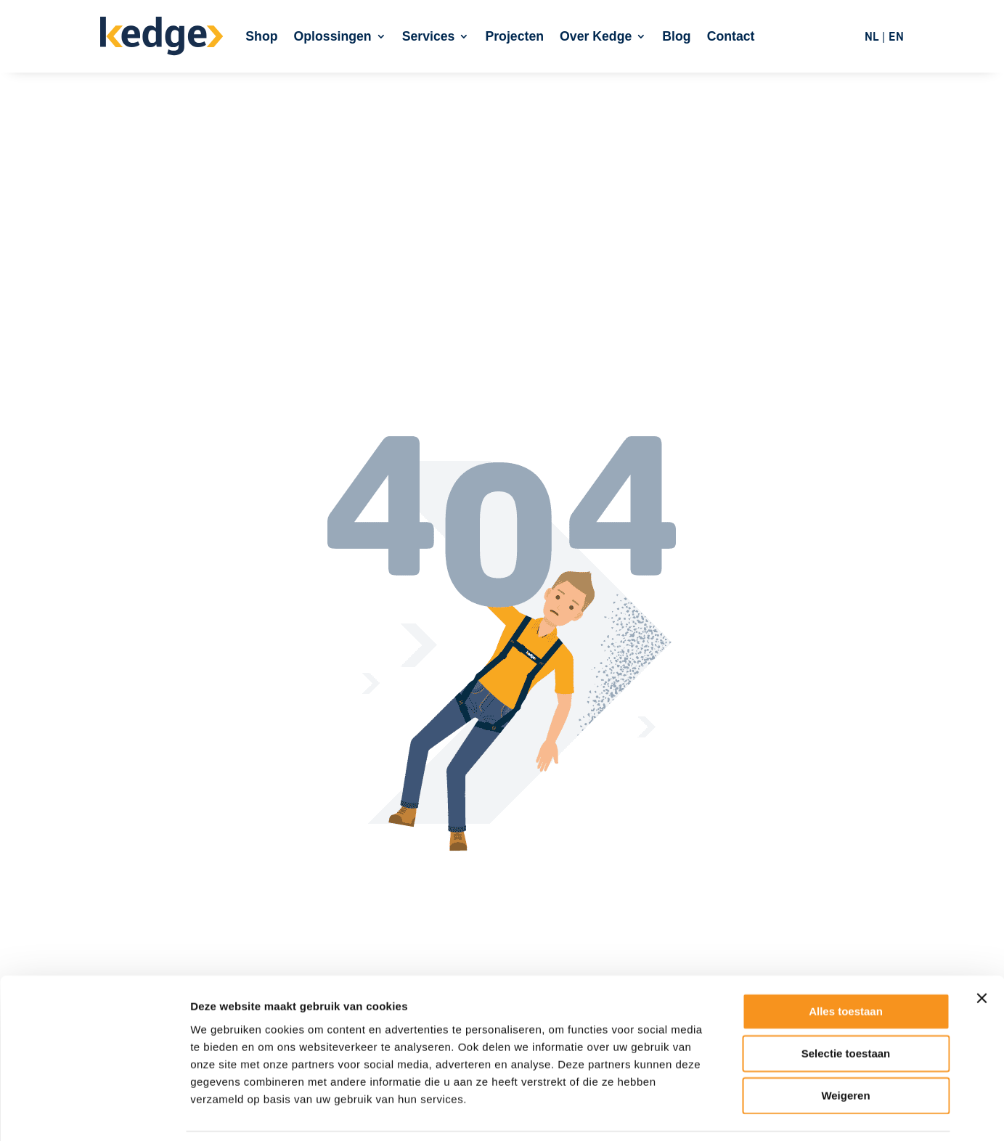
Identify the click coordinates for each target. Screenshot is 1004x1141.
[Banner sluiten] (981, 951)
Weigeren (845, 1048)
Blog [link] (676, 36)
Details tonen (784, 1112)
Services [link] (428, 36)
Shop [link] (261, 36)
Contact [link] (731, 36)
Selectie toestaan (846, 1005)
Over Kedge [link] (596, 36)
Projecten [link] (514, 36)
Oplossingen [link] (333, 36)
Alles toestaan (846, 963)
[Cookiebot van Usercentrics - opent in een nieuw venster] (94, 1113)
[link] (162, 37)
